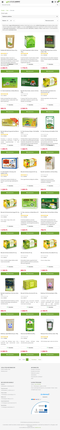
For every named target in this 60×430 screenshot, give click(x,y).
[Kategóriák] (2, 2)
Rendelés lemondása (35, 371)
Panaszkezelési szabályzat (36, 376)
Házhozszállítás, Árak (5, 369)
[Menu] (52, 2)
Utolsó (39, 359)
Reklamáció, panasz (35, 373)
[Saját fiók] (55, 2)
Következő (34, 359)
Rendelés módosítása (35, 369)
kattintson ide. (38, 427)
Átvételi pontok (4, 371)
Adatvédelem (33, 374)
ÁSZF (32, 378)
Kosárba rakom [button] (10, 71)
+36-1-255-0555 (38, 384)
